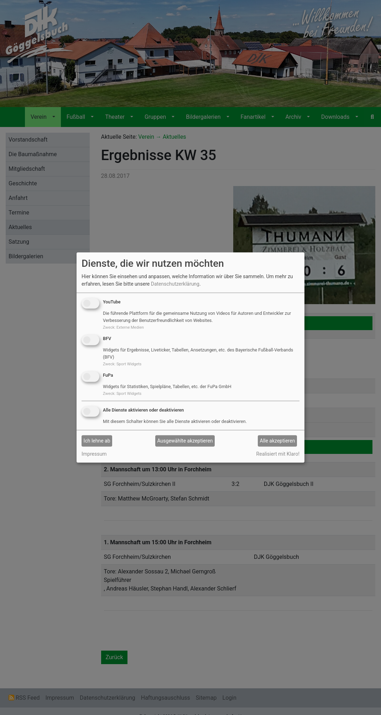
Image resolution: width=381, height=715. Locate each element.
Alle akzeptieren (277, 441)
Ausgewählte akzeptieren (185, 441)
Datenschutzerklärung (175, 284)
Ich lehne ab (97, 441)
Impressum (94, 453)
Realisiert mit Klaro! (277, 453)
